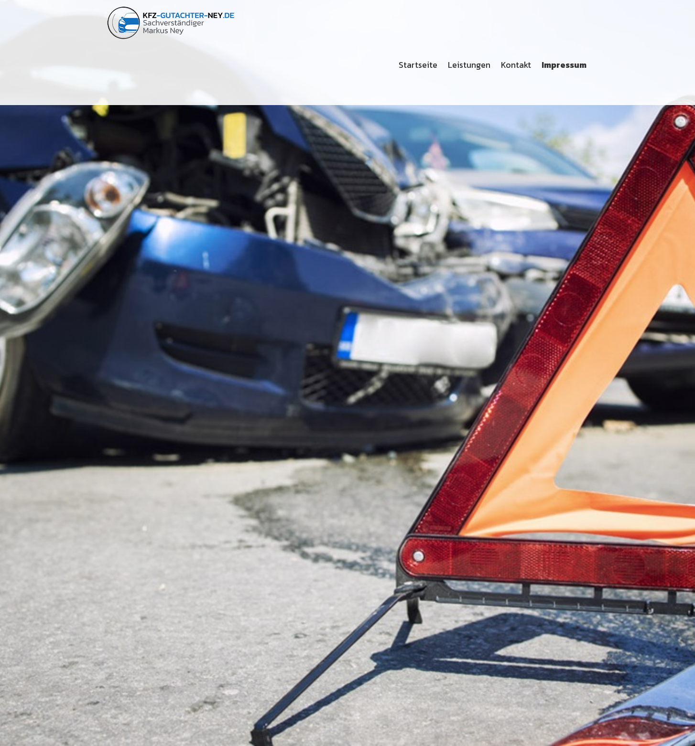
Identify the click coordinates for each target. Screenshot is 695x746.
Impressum (564, 65)
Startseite (418, 65)
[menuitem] (418, 64)
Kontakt (516, 65)
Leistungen (469, 65)
